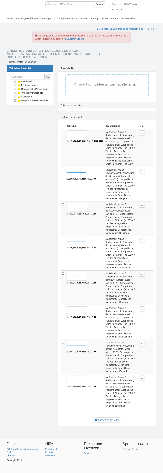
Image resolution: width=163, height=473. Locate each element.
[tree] (30, 90)
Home (10, 18)
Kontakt (49, 452)
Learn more (118, 9)
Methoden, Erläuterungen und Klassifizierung (120, 29)
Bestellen (88, 453)
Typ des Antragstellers (28, 93)
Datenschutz (51, 455)
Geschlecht (22, 97)
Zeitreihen (72, 126)
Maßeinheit (22, 81)
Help (151, 29)
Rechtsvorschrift (25, 85)
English (126, 449)
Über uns (11, 455)
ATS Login (130, 4)
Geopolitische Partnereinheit (31, 89)
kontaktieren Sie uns (74, 39)
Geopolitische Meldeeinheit (30, 100)
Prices (115, 4)
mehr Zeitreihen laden (107, 420)
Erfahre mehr (51, 449)
